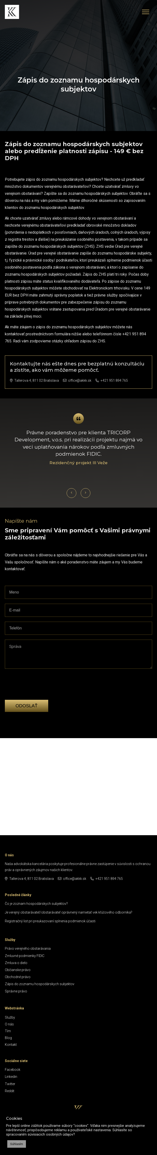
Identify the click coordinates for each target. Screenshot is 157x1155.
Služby (10, 1017)
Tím (8, 1031)
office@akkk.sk (77, 380)
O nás (9, 1024)
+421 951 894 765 (111, 380)
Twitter (10, 1084)
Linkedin (11, 1077)
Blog (8, 1038)
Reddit (9, 1091)
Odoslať (27, 705)
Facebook (12, 1070)
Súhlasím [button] (16, 1144)
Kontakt (11, 1045)
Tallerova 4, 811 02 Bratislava (34, 380)
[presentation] (41, 692)
